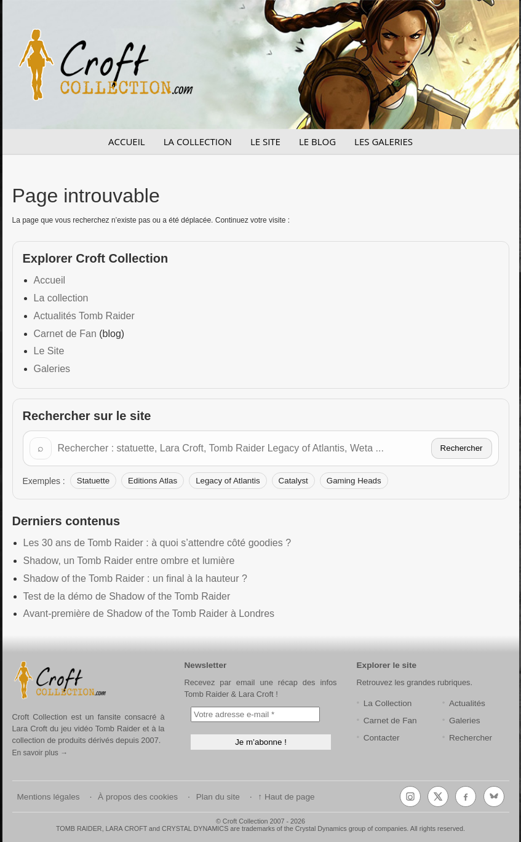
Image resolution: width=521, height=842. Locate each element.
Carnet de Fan (65, 333)
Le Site (49, 351)
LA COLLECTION (198, 141)
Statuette (93, 480)
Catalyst (293, 480)
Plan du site (218, 796)
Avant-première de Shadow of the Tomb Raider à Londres (149, 613)
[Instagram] (410, 796)
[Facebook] (465, 796)
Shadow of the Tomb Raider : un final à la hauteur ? (135, 578)
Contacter (382, 737)
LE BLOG (317, 141)
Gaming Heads (354, 480)
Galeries (52, 368)
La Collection (388, 703)
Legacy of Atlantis (228, 480)
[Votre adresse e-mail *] (255, 714)
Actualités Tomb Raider (84, 316)
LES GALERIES (383, 141)
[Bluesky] (493, 796)
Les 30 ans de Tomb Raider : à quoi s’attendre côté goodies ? (157, 543)
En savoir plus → (40, 753)
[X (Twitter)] (438, 796)
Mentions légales (48, 796)
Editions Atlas (152, 480)
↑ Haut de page (286, 796)
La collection (61, 298)
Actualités (467, 703)
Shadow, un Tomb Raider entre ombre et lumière (129, 560)
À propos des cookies (138, 796)
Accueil (50, 280)
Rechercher (461, 448)
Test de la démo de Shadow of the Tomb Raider (127, 596)
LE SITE (265, 141)
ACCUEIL (126, 141)
